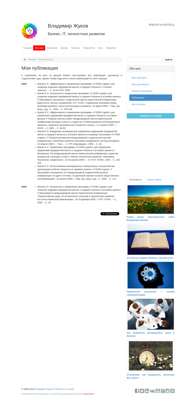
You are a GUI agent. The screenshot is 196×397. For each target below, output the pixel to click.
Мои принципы (139, 77)
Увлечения (52, 48)
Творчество (89, 48)
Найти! (169, 59)
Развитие (111, 48)
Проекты (75, 48)
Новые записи (154, 179)
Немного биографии (142, 91)
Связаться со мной (150, 116)
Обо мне (39, 48)
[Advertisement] (98, 9)
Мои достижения (140, 84)
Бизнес (64, 48)
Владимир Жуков (44, 389)
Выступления (138, 104)
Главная (27, 48)
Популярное (135, 179)
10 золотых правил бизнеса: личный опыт (150, 258)
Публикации (138, 97)
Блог (100, 48)
